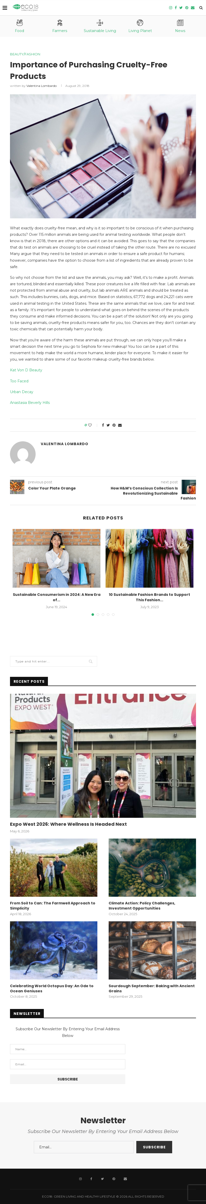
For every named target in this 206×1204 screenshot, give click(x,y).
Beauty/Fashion (25, 54)
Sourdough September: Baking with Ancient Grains (152, 989)
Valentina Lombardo (41, 86)
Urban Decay (21, 392)
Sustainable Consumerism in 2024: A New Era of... (56, 597)
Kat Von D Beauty (26, 370)
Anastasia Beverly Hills (30, 402)
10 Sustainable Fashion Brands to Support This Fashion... (149, 597)
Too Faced (19, 381)
